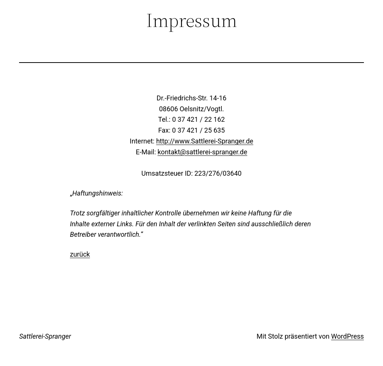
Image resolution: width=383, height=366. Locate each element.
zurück (80, 254)
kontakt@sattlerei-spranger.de (202, 152)
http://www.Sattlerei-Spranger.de (204, 141)
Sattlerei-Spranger (45, 336)
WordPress (347, 336)
